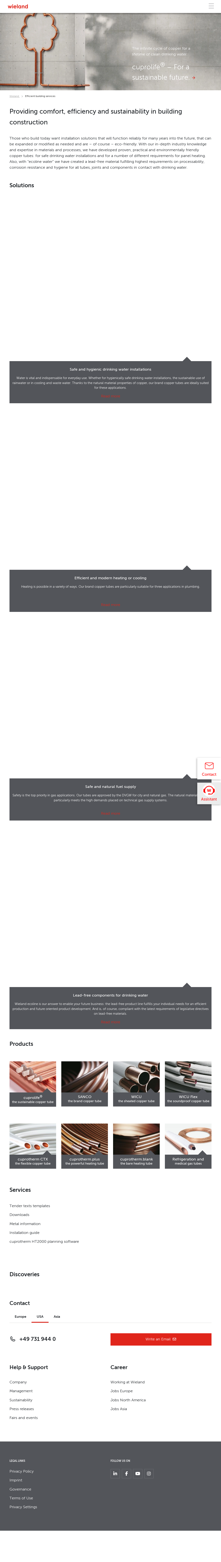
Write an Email (161, 1339)
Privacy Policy (21, 1471)
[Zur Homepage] (18, 6)
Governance (20, 1489)
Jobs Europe (121, 1391)
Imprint (15, 1480)
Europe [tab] (20, 1317)
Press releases (21, 1409)
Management (21, 1391)
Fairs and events (23, 1418)
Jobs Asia (118, 1409)
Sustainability (20, 1400)
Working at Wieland (127, 1382)
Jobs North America (128, 1400)
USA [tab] (40, 1317)
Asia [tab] (57, 1317)
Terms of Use (21, 1498)
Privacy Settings (23, 1507)
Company (18, 1382)
